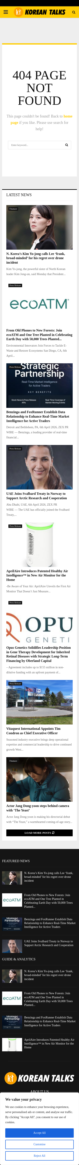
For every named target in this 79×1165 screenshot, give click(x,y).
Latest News (19, 195)
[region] (39, 1128)
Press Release (15, 285)
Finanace (13, 209)
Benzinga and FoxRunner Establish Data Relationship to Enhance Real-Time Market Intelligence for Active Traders (37, 416)
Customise (39, 1144)
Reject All (39, 1155)
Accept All (39, 1132)
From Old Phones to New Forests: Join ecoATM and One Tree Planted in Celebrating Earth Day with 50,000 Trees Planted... (39, 335)
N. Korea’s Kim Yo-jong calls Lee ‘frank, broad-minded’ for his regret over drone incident (35, 258)
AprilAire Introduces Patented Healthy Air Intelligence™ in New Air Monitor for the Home (37, 575)
